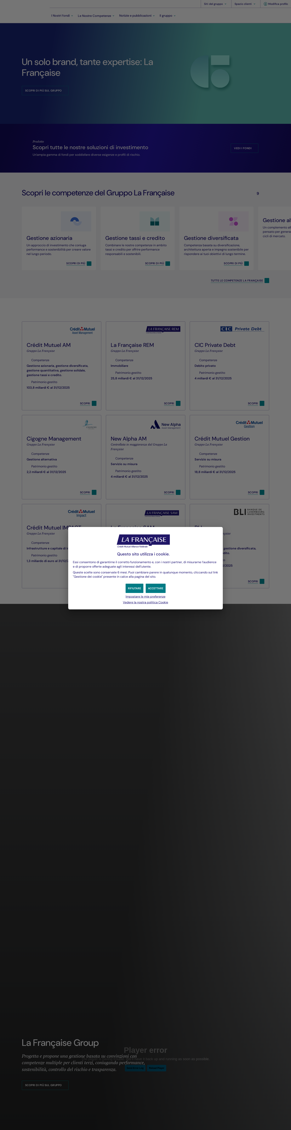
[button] (156, 588)
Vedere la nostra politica (145, 602)
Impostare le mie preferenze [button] (145, 597)
